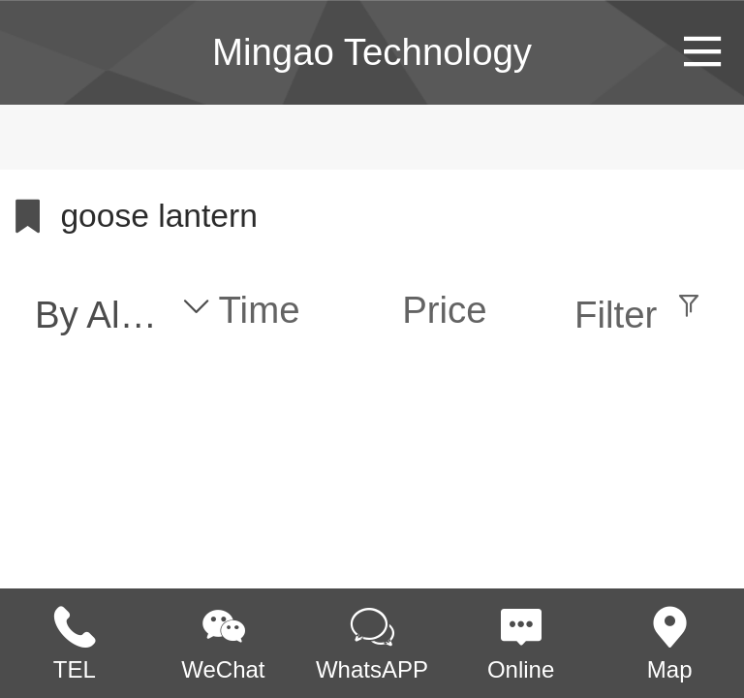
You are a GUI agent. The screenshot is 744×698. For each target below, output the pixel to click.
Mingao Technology (372, 52)
